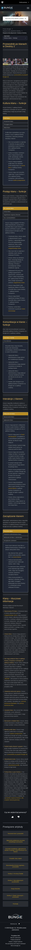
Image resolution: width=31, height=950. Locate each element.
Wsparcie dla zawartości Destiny (12, 31)
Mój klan (7, 678)
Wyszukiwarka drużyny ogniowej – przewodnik (15, 866)
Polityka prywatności (15, 939)
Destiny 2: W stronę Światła (15, 873)
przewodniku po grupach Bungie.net (17, 754)
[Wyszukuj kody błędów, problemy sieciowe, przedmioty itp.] (15, 19)
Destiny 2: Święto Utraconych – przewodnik (15, 896)
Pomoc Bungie (7, 29)
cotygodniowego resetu (14, 248)
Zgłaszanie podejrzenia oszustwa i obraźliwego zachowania (15, 841)
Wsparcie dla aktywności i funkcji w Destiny (15, 33)
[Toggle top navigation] (28, 2)
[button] (28, 8)
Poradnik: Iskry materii (15, 858)
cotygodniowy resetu (19, 282)
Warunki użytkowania (15, 937)
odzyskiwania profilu (14, 765)
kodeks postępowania (19, 180)
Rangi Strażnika (15, 888)
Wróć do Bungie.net (15, 945)
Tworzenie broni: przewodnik (15, 833)
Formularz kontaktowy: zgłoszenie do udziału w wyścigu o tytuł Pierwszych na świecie (15, 850)
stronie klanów (12, 488)
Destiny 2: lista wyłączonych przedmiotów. (15, 881)
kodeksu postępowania (16, 733)
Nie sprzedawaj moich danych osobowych (15, 943)
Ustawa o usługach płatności (15, 941)
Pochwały (15, 904)
